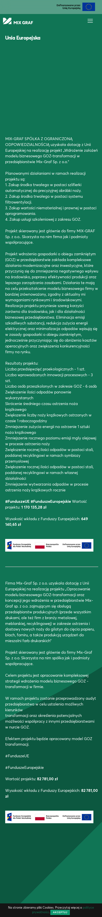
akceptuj (60, 912)
